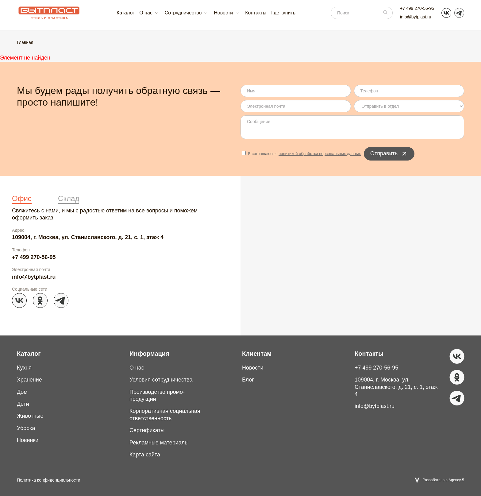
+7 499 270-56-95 (417, 8)
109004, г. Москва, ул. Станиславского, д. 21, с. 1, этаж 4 (88, 237)
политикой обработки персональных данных (320, 153)
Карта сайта (144, 454)
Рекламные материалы (159, 443)
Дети (23, 404)
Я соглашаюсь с (301, 153)
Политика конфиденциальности (48, 480)
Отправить (389, 153)
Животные (30, 416)
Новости (253, 368)
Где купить (283, 12)
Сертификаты (147, 430)
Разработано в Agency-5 (443, 480)
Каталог (125, 12)
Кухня (24, 368)
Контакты (255, 12)
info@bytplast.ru (415, 16)
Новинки (28, 440)
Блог (248, 380)
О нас (136, 368)
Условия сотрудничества (161, 380)
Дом (22, 392)
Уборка (26, 428)
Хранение (29, 380)
